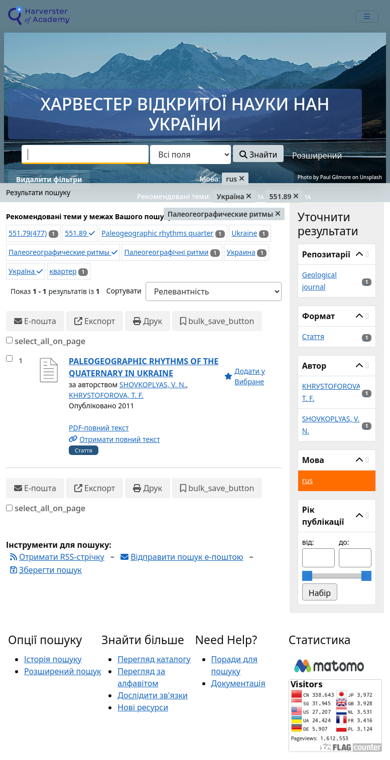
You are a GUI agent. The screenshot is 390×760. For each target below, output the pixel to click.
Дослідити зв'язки (152, 695)
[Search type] (190, 154)
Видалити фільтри (49, 179)
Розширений (317, 155)
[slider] (307, 576)
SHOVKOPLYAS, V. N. (152, 384)
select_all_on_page (50, 341)
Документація (238, 683)
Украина (240, 252)
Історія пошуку (53, 659)
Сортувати (124, 290)
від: (308, 542)
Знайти (258, 154)
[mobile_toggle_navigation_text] (366, 17)
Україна (26, 271)
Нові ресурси (142, 707)
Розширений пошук (62, 671)
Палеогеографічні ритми (166, 252)
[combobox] (85, 154)
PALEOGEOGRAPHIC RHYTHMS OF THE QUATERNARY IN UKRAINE (143, 367)
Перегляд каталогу (153, 659)
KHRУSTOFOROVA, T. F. (106, 395)
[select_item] (9, 358)
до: (344, 542)
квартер (63, 271)
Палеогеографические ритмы (63, 252)
